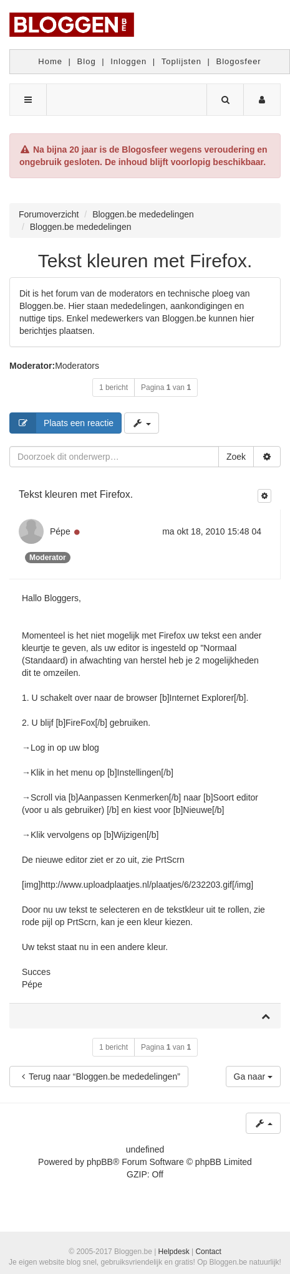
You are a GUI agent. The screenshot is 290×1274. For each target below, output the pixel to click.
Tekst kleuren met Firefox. (145, 260)
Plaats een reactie (62, 423)
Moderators (77, 366)
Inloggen (128, 61)
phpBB (100, 1162)
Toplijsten (181, 61)
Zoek (236, 457)
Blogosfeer (238, 61)
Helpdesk (174, 1251)
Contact (208, 1251)
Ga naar (253, 1076)
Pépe (60, 531)
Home (50, 61)
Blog (86, 61)
